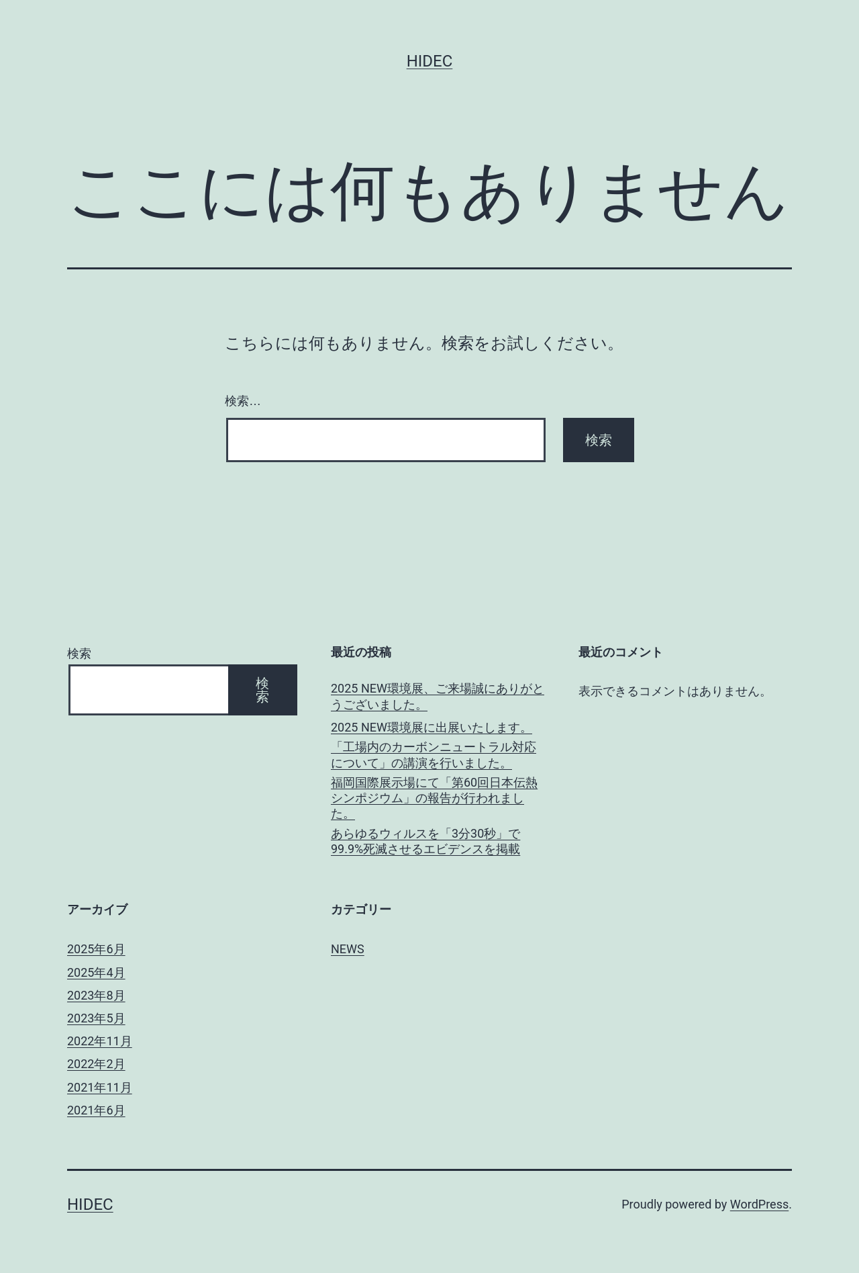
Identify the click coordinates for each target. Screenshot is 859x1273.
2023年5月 (96, 1018)
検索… (243, 401)
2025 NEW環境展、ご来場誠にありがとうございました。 (437, 696)
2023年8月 (96, 995)
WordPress (759, 1204)
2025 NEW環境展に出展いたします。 (431, 727)
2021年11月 (99, 1087)
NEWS (347, 949)
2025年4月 (96, 972)
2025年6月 (96, 949)
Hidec (430, 61)
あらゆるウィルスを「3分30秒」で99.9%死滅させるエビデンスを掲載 (425, 841)
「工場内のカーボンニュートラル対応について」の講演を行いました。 (433, 754)
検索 (79, 653)
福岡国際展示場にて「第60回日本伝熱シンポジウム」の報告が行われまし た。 (434, 798)
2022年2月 (96, 1064)
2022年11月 (99, 1041)
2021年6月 (96, 1110)
